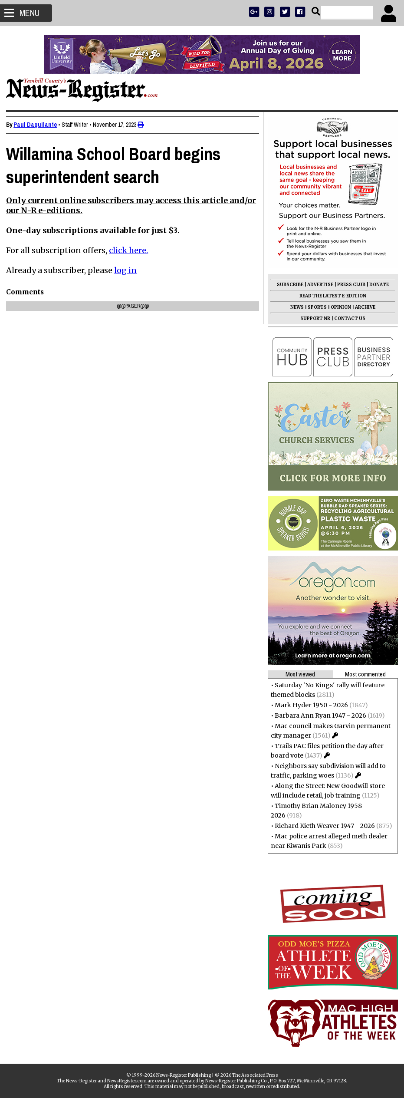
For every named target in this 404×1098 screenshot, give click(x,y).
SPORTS (314, 307)
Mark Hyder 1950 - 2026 (308, 705)
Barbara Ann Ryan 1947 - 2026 (318, 715)
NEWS (294, 307)
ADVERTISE (318, 284)
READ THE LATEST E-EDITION (330, 296)
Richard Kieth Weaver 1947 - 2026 (322, 826)
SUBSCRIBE (287, 284)
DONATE (376, 284)
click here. (131, 250)
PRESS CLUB (349, 284)
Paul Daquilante (37, 125)
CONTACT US (347, 318)
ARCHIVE (362, 307)
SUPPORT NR (313, 318)
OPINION (338, 307)
